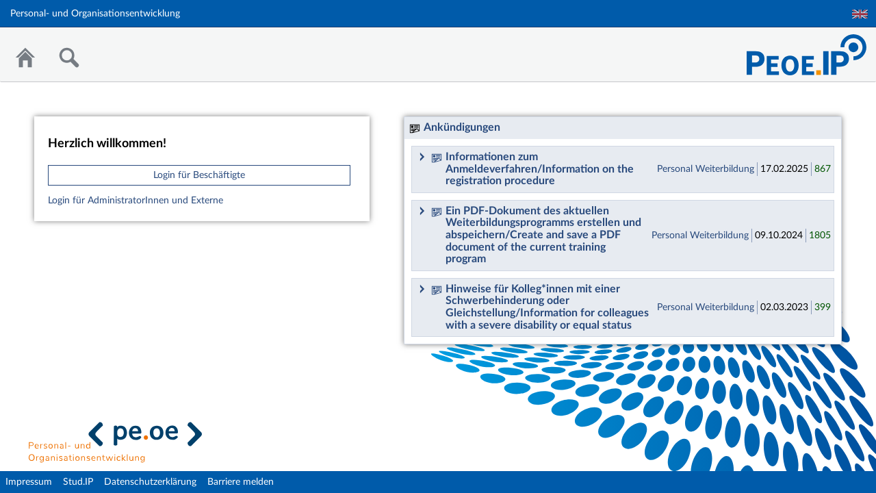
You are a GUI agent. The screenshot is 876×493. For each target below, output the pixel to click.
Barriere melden (240, 482)
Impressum (28, 482)
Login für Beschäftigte (199, 175)
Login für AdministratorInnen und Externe (135, 200)
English (860, 14)
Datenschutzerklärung (150, 482)
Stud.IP (78, 482)
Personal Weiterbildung (705, 169)
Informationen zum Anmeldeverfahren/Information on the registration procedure (532, 168)
